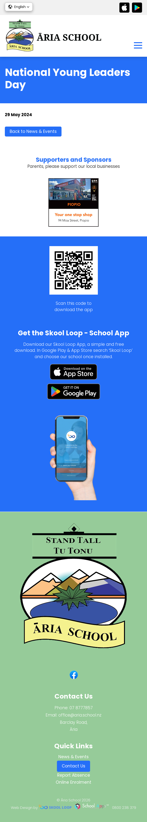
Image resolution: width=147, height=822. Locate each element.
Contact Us (73, 766)
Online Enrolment (73, 782)
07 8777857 (81, 708)
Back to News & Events (33, 131)
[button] (19, 7)
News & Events (73, 757)
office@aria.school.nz (79, 715)
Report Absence (73, 775)
